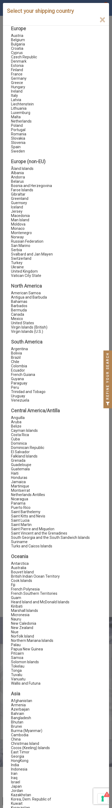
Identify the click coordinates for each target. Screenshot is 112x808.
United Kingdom (24, 271)
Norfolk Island (22, 636)
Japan (16, 786)
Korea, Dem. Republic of (31, 799)
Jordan (17, 790)
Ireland (17, 91)
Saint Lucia (20, 520)
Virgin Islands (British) (29, 327)
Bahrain (17, 713)
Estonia (17, 65)
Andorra (18, 177)
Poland (17, 125)
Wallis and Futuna (25, 683)
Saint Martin (21, 525)
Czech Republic (24, 57)
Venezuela (20, 400)
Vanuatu (18, 679)
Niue (14, 632)
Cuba (15, 439)
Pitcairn (17, 653)
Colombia (19, 366)
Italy (14, 95)
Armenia (18, 705)
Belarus (17, 181)
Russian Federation (27, 241)
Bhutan (17, 722)
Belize (16, 426)
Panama (18, 503)
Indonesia (19, 769)
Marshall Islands (24, 610)
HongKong (19, 761)
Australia (18, 568)
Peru (15, 387)
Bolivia (16, 353)
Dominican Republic (27, 447)
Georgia (17, 756)
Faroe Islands (22, 190)
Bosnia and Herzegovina (31, 186)
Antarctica (20, 563)
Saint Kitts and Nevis (28, 516)
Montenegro (21, 233)
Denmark (19, 61)
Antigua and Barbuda (29, 297)
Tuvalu (16, 675)
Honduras (19, 477)
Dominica (19, 443)
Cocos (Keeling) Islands (30, 748)
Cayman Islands (24, 430)
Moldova (18, 224)
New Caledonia (23, 623)
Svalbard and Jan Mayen (32, 254)
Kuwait (17, 803)
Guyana (17, 379)
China (16, 739)
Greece (17, 83)
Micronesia (20, 615)
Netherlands (21, 121)
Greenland (19, 198)
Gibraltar (18, 194)
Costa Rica (20, 435)
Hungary (18, 87)
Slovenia (18, 142)
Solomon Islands (25, 662)
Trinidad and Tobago (28, 392)
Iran (14, 773)
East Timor (20, 752)
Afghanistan (21, 701)
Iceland (17, 207)
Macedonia (20, 216)
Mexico (17, 319)
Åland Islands (22, 168)
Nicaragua (19, 499)
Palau (16, 645)
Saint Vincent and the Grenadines (39, 533)
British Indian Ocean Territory (35, 576)
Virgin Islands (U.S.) (27, 331)
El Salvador (20, 452)
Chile (15, 362)
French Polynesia (25, 589)
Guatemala (20, 469)
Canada (17, 314)
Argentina (19, 349)
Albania (17, 173)
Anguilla (18, 418)
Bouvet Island (22, 572)
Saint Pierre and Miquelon (32, 529)
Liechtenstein (22, 104)
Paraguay (19, 383)
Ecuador (18, 370)
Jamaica (18, 482)
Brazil (16, 357)
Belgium (18, 40)
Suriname (19, 542)
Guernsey (19, 203)
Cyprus (17, 53)
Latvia (16, 100)
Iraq (14, 778)
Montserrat (20, 490)
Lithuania (19, 108)
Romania (18, 134)
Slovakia (18, 138)
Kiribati (17, 606)
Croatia (17, 48)
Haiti (14, 473)
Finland (17, 70)
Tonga (16, 670)
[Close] (102, 19)
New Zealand (22, 628)
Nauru (16, 619)
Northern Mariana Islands (32, 640)
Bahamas (19, 301)
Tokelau (17, 666)
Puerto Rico (21, 507)
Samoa (17, 657)
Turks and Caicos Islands (31, 546)
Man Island (20, 220)
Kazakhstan (21, 795)
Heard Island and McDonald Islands (40, 602)
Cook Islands (21, 580)
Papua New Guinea (27, 649)
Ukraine (17, 267)
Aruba (16, 422)
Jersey (17, 211)
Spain (16, 147)
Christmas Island (25, 743)
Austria (17, 35)
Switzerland (21, 258)
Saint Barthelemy (25, 512)
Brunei (16, 726)
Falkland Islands (24, 456)
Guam (16, 598)
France (17, 74)
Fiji (13, 585)
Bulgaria (18, 44)
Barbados (19, 306)
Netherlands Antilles (28, 495)
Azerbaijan (20, 709)
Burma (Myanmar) (26, 731)
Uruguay (18, 396)
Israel (15, 782)
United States (22, 323)
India (15, 765)
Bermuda (19, 310)
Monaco (18, 228)
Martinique (20, 486)
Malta (16, 117)
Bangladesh (21, 718)
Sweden (18, 151)
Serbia (16, 250)
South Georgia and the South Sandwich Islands (50, 537)
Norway (17, 237)
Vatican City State (26, 275)
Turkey (17, 263)
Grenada (18, 460)
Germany (19, 78)
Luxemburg (20, 112)
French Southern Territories (34, 593)
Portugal (18, 130)
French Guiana (23, 374)
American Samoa (26, 293)
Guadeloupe (21, 465)
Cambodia (19, 735)
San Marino (20, 245)
